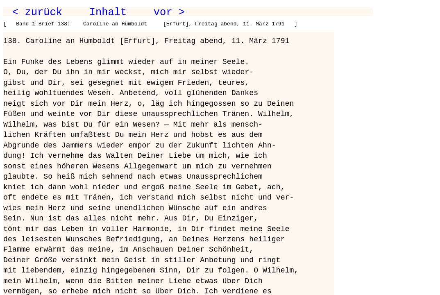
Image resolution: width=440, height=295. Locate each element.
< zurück (37, 12)
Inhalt (108, 12)
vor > (169, 12)
